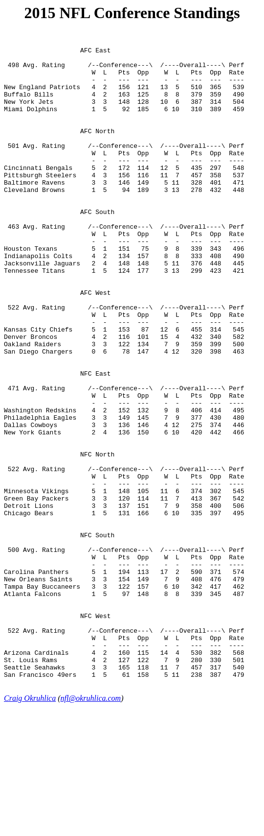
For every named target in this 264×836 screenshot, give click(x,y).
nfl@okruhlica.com (91, 827)
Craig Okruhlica (30, 827)
